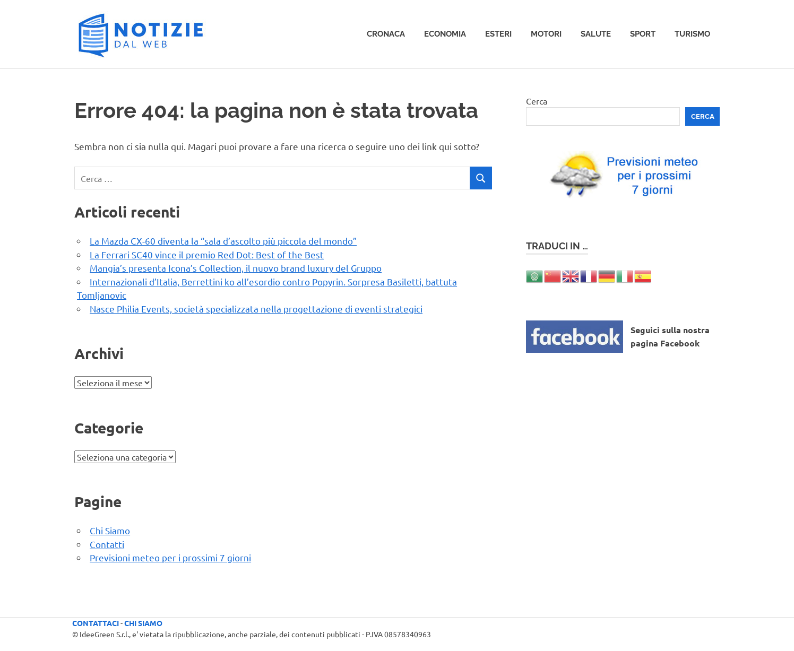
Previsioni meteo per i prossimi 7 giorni (170, 557)
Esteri (498, 34)
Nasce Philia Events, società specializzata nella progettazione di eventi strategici (256, 308)
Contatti (107, 544)
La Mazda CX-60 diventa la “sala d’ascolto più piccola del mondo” (223, 240)
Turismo (692, 34)
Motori (546, 34)
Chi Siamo (110, 530)
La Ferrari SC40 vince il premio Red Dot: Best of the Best (207, 254)
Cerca (536, 101)
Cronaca (386, 34)
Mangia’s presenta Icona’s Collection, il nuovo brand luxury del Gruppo (236, 267)
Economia (445, 34)
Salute (596, 34)
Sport (642, 34)
